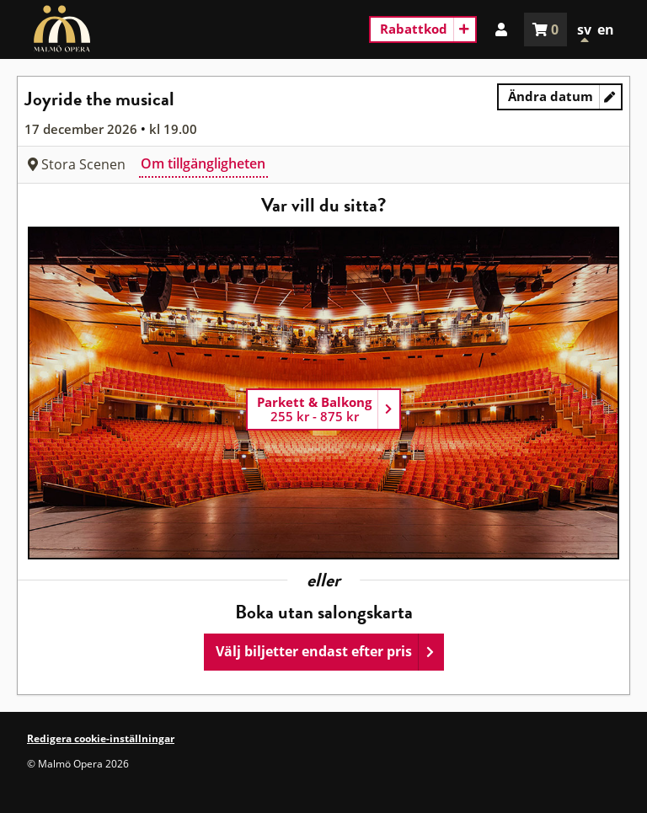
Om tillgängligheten (203, 163)
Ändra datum (565, 99)
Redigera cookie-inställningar (100, 738)
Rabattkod (413, 28)
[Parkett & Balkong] (323, 409)
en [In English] (605, 29)
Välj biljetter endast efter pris (314, 651)
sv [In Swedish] (584, 29)
